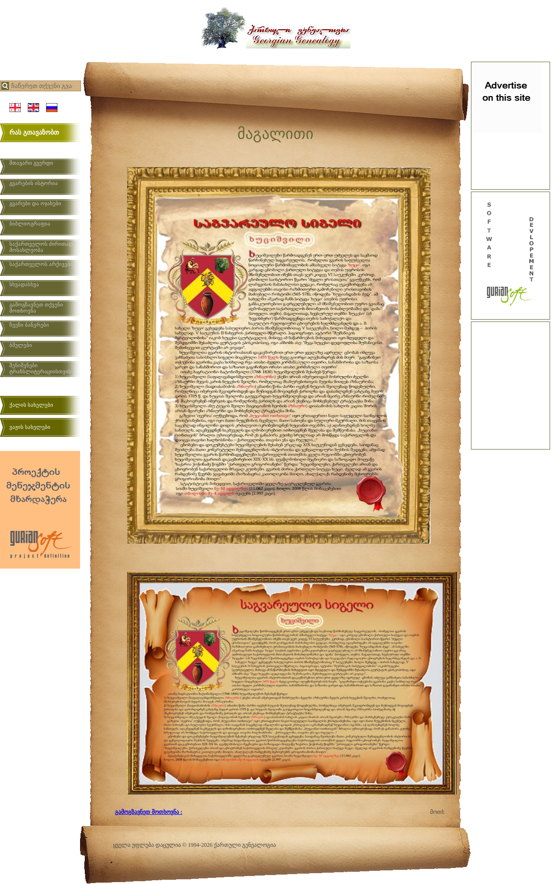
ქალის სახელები (31, 405)
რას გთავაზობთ (34, 132)
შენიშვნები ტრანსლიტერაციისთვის (40, 368)
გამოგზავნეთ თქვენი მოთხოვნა (36, 307)
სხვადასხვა (24, 284)
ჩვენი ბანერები (29, 325)
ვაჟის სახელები (29, 427)
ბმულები (20, 345)
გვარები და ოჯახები (35, 203)
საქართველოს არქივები (41, 264)
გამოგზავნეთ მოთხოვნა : (148, 812)
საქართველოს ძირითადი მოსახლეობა (42, 247)
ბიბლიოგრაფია (29, 223)
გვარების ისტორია (33, 183)
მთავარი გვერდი (31, 163)
